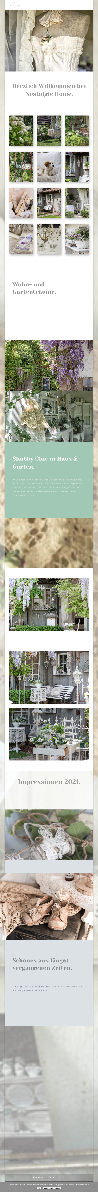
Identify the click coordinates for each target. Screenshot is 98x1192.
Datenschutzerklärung (52, 1188)
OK (39, 1188)
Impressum (39, 1177)
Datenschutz (55, 1177)
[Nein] (95, 1187)
